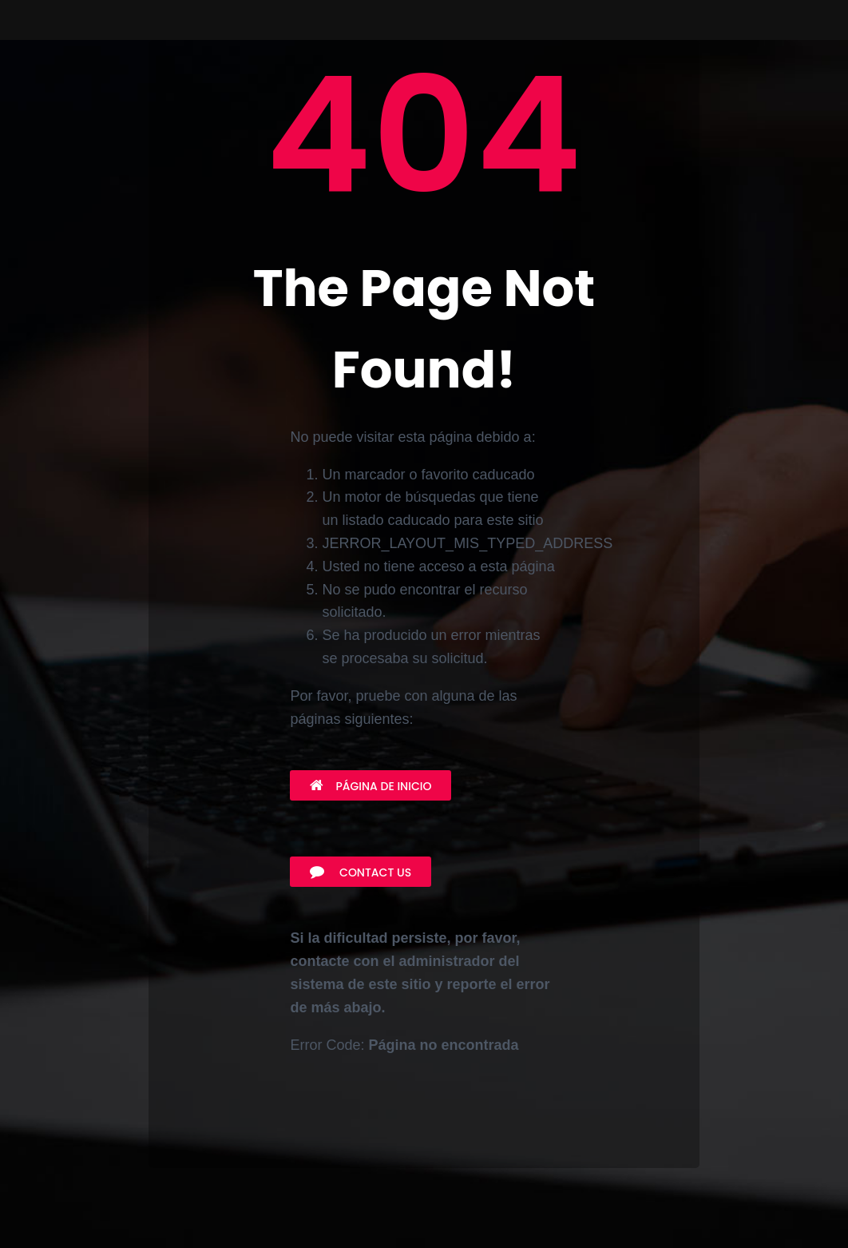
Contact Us (360, 872)
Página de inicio (370, 786)
